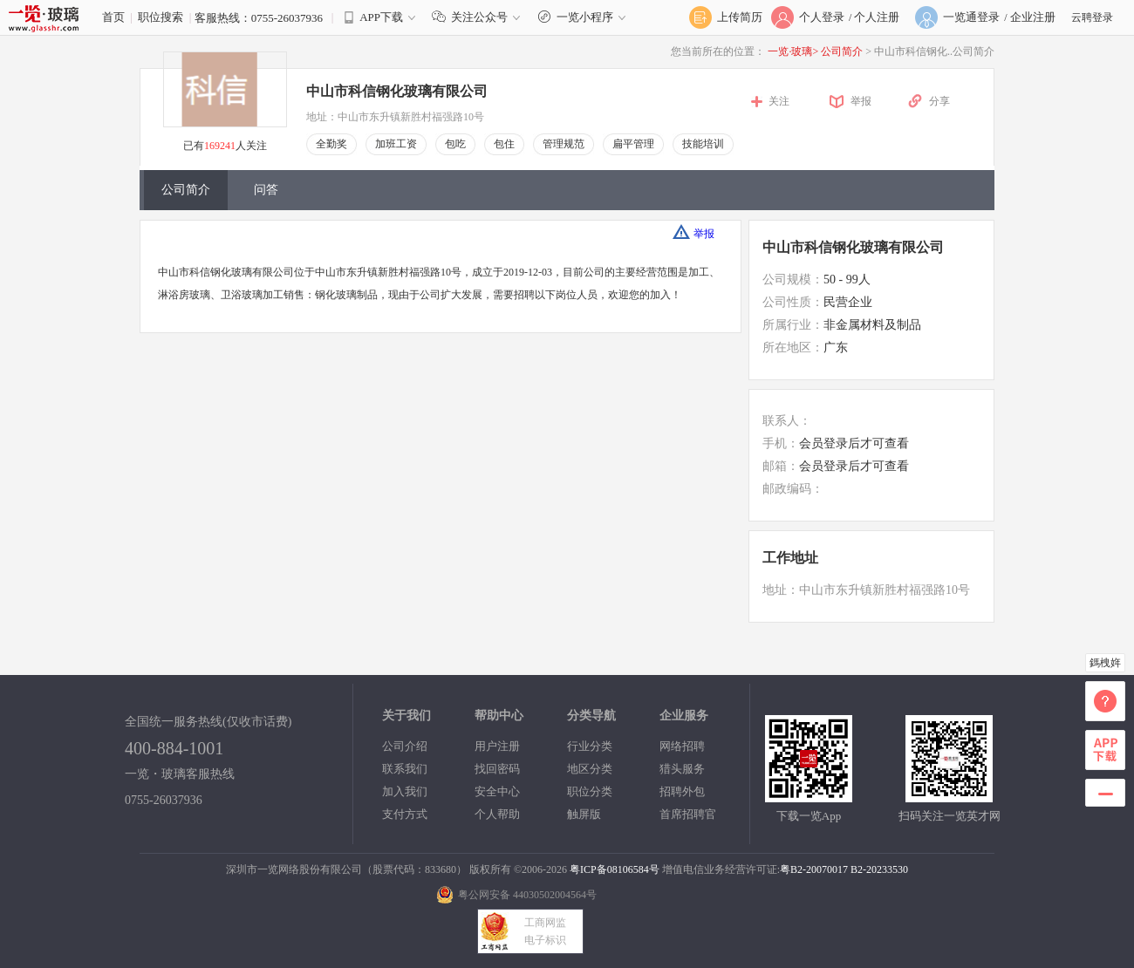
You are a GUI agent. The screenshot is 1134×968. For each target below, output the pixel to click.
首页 (113, 17)
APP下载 (381, 17)
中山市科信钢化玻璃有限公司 (397, 91)
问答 (266, 189)
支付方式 (404, 814)
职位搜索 (160, 17)
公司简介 (843, 51)
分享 (939, 101)
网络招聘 (682, 746)
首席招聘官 (687, 814)
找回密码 (497, 768)
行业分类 (589, 746)
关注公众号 (480, 17)
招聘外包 (682, 791)
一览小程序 (584, 17)
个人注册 (876, 17)
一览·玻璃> (793, 51)
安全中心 (497, 791)
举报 (860, 101)
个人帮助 (497, 814)
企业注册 (1032, 17)
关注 (779, 101)
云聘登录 (1092, 17)
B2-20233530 (879, 869)
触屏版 (584, 814)
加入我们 (404, 791)
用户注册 (497, 746)
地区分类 (589, 768)
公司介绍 (404, 746)
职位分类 (589, 791)
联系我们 (404, 768)
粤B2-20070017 (814, 869)
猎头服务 (682, 768)
